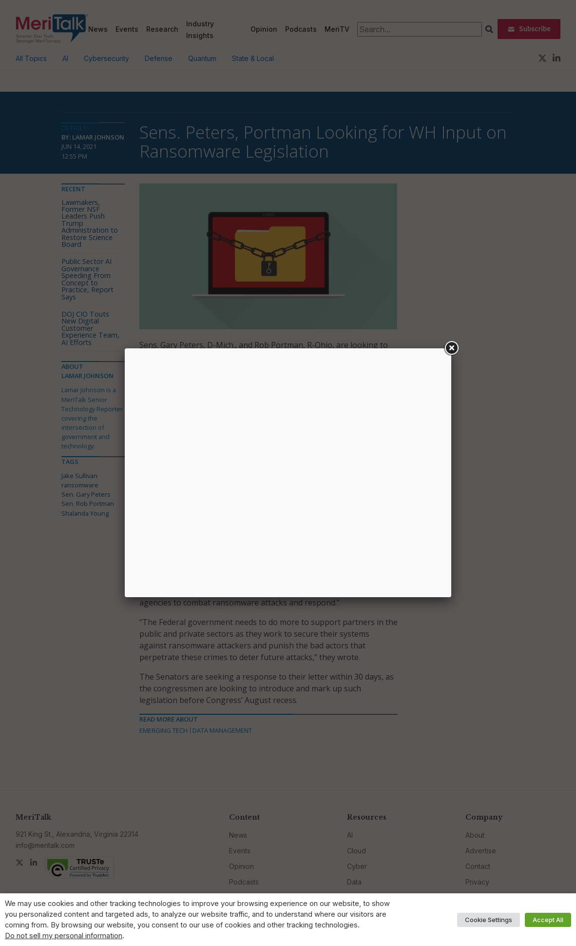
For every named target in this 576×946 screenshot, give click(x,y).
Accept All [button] (548, 920)
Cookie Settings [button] (488, 920)
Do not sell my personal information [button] (63, 935)
